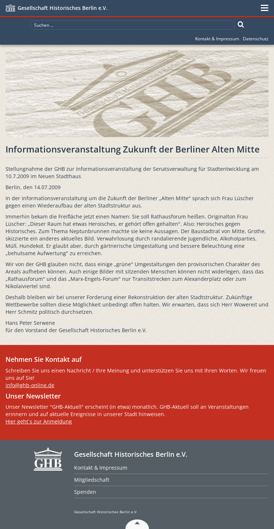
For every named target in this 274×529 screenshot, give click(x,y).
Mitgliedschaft (91, 479)
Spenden (85, 491)
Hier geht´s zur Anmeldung (39, 421)
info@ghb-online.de (30, 385)
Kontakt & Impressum (217, 39)
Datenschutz (255, 39)
